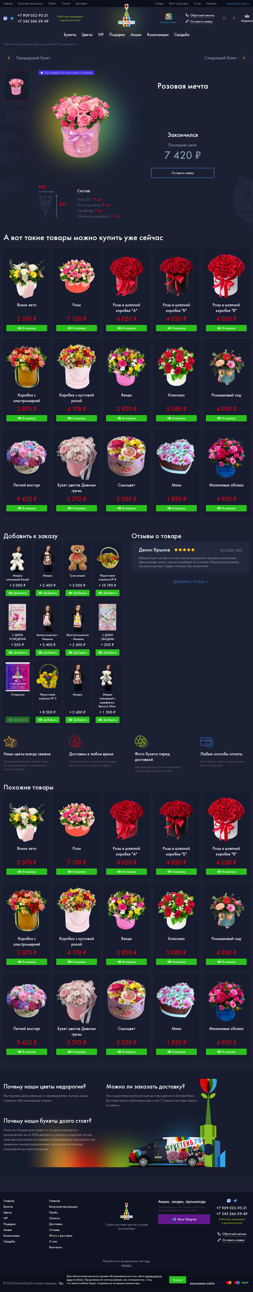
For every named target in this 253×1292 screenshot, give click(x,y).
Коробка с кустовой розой (76, 397)
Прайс (52, 3)
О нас (197, 3)
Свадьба (181, 34)
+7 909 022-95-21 (33, 15)
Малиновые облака (226, 485)
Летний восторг (26, 485)
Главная (8, 3)
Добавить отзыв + (190, 581)
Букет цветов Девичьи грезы (76, 487)
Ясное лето (27, 305)
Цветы (87, 34)
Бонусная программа (30, 3)
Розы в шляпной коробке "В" (226, 307)
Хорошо (178, 1280)
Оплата (66, 3)
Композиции (158, 34)
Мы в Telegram (184, 1219)
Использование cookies (201, 1283)
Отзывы (159, 3)
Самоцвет (126, 485)
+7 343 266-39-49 (33, 21)
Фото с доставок (178, 3)
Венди (126, 395)
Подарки (117, 34)
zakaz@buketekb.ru (237, 3)
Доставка (81, 3)
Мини (176, 485)
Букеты (70, 34)
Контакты (211, 3)
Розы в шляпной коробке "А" (126, 307)
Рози (77, 305)
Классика (176, 395)
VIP (101, 34)
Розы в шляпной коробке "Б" (176, 307)
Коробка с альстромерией (26, 397)
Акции (136, 34)
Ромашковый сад (226, 395)
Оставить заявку (182, 173)
